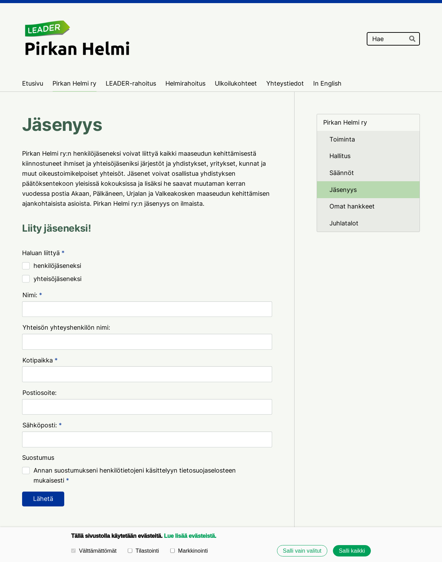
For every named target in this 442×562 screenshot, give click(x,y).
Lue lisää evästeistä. (190, 536)
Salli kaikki (352, 551)
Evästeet (325, 508)
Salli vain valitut (302, 551)
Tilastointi (143, 551)
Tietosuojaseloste (282, 508)
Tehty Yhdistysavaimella (397, 509)
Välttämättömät (94, 551)
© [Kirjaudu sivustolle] (25, 508)
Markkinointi (189, 551)
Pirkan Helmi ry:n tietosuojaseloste (72, 462)
